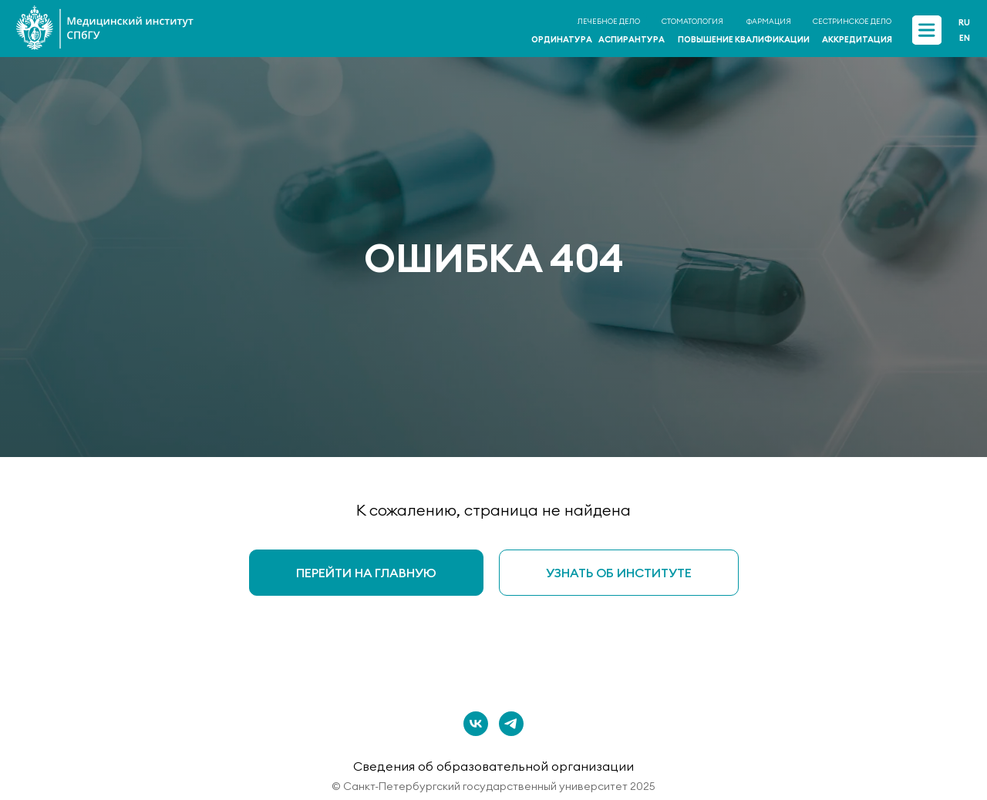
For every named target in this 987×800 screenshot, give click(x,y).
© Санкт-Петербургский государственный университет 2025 (493, 786)
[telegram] (511, 723)
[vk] (475, 723)
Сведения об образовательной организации (493, 766)
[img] (926, 29)
